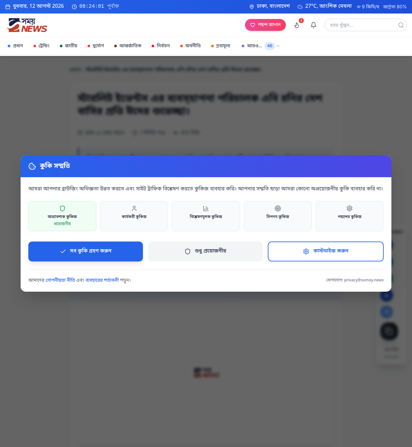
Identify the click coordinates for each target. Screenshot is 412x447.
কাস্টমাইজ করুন (325, 251)
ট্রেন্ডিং (41, 46)
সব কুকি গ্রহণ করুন (86, 251)
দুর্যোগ (96, 46)
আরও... (261, 46)
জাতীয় (68, 46)
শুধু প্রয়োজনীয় (205, 251)
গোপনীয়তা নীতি (60, 281)
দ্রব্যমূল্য (220, 46)
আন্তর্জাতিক (127, 46)
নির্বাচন (161, 46)
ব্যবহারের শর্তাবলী (101, 281)
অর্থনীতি (190, 46)
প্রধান (15, 46)
